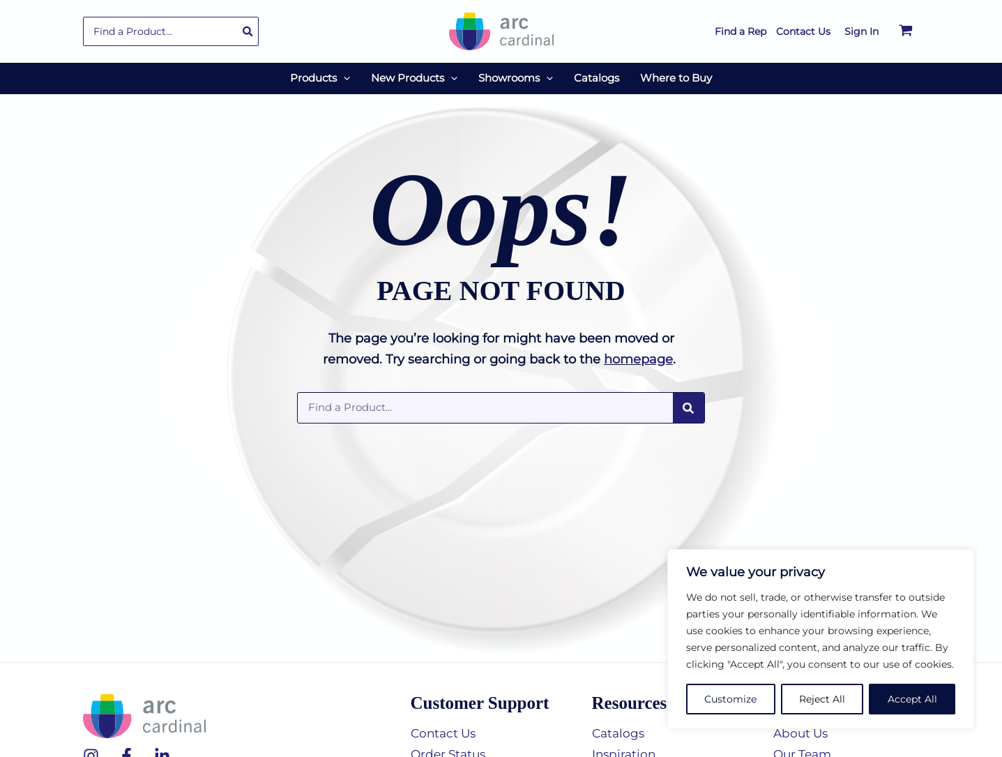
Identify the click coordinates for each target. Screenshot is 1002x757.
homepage (638, 359)
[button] (320, 78)
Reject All (822, 699)
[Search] (248, 31)
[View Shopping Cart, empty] (906, 31)
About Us (802, 733)
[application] (343, 78)
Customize (730, 699)
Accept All (912, 699)
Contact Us (445, 733)
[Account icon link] (861, 31)
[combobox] (171, 31)
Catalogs (619, 733)
